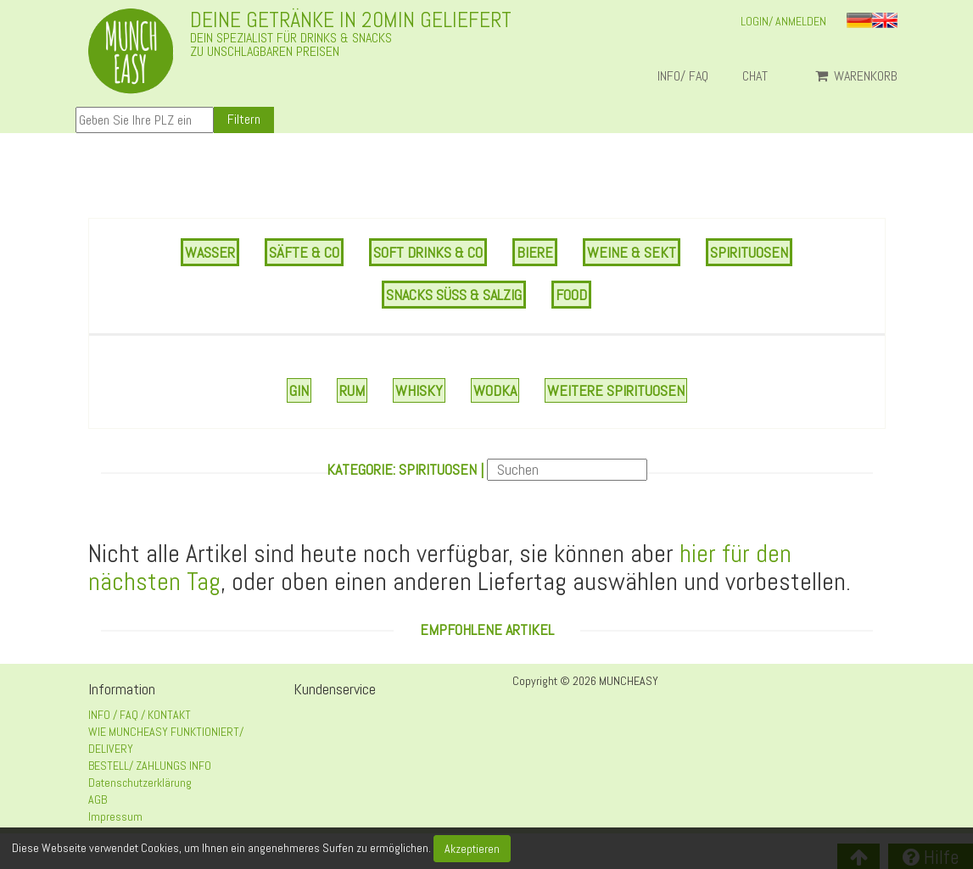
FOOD (571, 294)
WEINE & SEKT (631, 252)
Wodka (495, 390)
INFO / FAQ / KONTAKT (139, 714)
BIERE (535, 252)
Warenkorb (856, 76)
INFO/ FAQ (682, 76)
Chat (761, 76)
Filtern (243, 119)
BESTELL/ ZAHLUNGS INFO (149, 765)
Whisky (419, 390)
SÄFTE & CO (304, 252)
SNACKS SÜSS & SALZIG (454, 294)
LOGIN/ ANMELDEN (783, 21)
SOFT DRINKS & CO (428, 252)
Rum (352, 390)
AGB (97, 799)
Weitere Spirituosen (616, 390)
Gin (299, 390)
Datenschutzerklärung (140, 782)
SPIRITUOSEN (749, 252)
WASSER (210, 252)
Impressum (115, 816)
